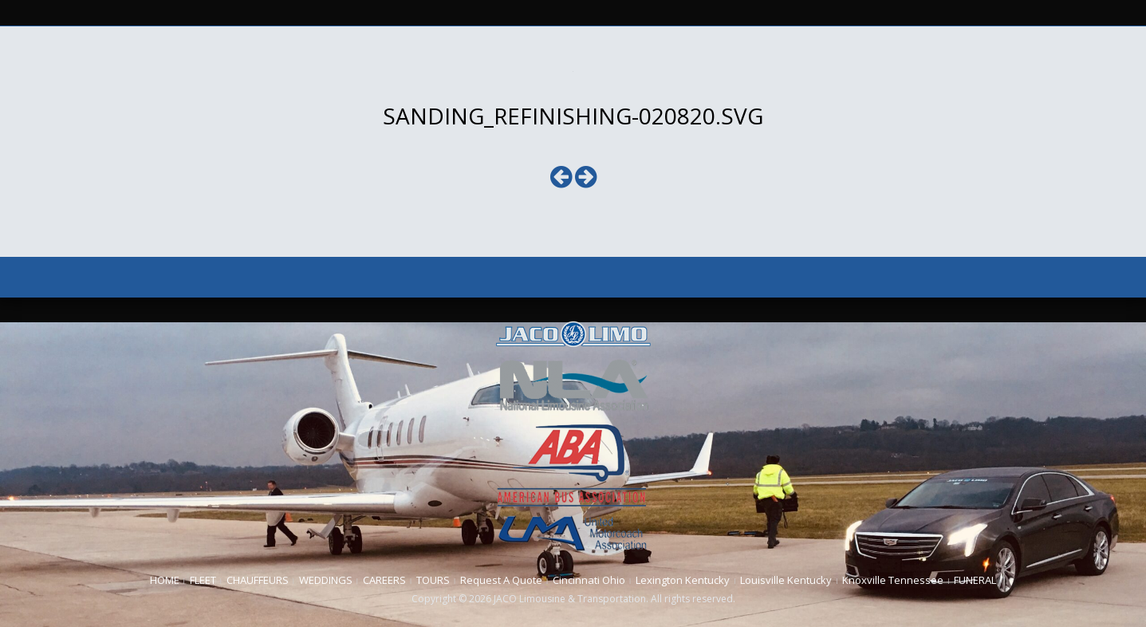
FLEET (203, 580)
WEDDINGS (325, 580)
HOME (164, 580)
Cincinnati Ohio (589, 580)
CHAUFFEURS (257, 580)
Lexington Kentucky (683, 580)
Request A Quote (501, 580)
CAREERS (384, 580)
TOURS (433, 580)
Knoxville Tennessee (892, 580)
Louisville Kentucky (786, 580)
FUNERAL (975, 580)
